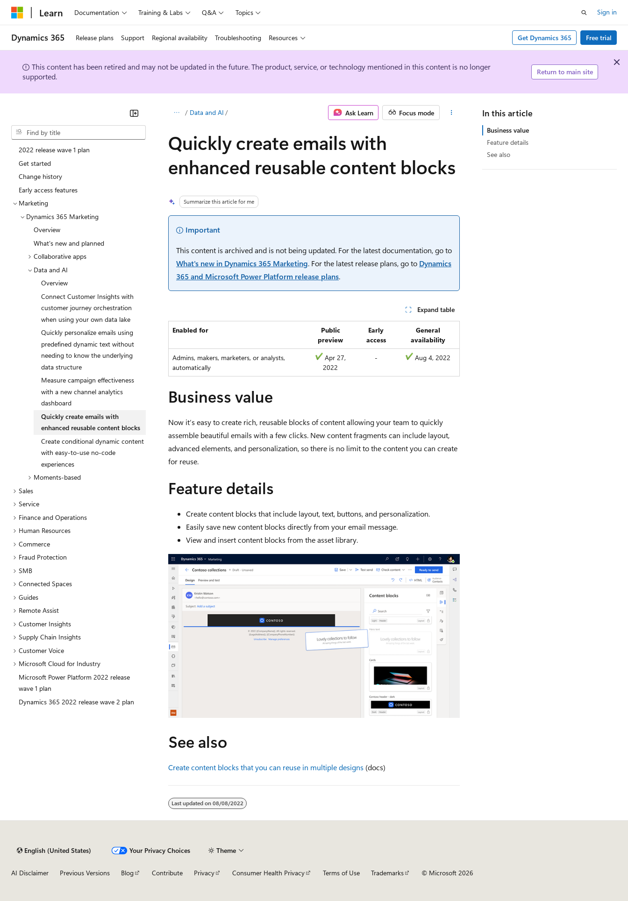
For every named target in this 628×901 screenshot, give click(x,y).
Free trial (599, 37)
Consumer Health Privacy (268, 872)
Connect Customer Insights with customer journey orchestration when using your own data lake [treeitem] (87, 308)
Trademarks (387, 872)
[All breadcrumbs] (176, 112)
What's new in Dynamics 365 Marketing (242, 263)
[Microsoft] (17, 13)
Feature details (507, 142)
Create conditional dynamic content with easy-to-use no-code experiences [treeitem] (92, 452)
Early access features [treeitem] (48, 189)
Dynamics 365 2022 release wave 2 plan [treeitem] (76, 701)
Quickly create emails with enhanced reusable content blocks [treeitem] (90, 422)
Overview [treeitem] (47, 229)
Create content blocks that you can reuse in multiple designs (266, 767)
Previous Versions (85, 872)
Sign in (607, 11)
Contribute (167, 872)
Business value (508, 130)
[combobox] (78, 132)
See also (498, 154)
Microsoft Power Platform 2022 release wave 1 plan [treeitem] (74, 683)
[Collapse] (134, 113)
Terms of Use (341, 872)
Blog (127, 872)
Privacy (204, 872)
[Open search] (584, 12)
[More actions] (451, 112)
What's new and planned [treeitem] (69, 243)
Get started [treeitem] (35, 163)
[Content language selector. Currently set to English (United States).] (54, 850)
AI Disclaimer (30, 872)
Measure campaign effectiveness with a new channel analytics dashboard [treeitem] (87, 391)
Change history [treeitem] (40, 176)
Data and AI (207, 112)
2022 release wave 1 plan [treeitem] (54, 149)
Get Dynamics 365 (544, 37)
